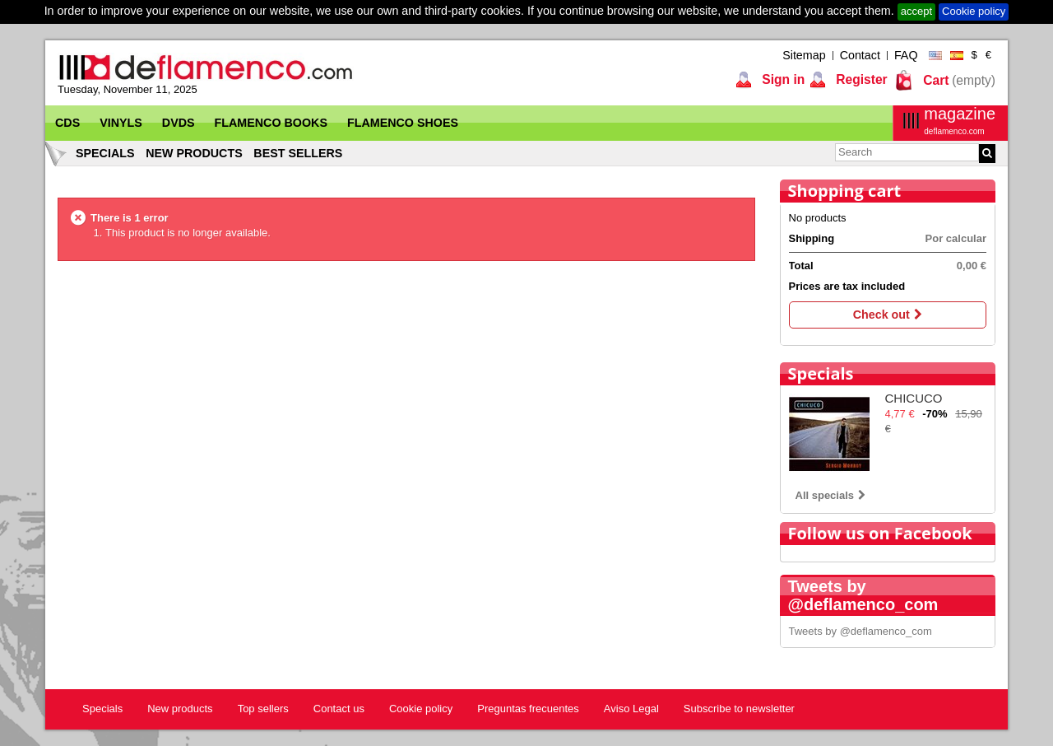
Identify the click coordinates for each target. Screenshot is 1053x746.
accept (916, 11)
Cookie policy (973, 11)
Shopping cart (845, 191)
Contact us (338, 708)
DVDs (178, 122)
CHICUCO (914, 398)
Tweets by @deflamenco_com (860, 631)
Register (860, 79)
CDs (67, 122)
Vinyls (121, 122)
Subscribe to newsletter (739, 708)
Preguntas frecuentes (528, 708)
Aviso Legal (631, 708)
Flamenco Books (271, 122)
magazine (959, 120)
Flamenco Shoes (402, 122)
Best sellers (297, 153)
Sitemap (803, 55)
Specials (105, 153)
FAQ (906, 55)
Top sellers (263, 708)
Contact (860, 55)
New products (194, 153)
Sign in (781, 79)
